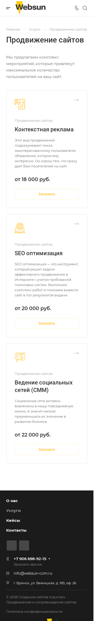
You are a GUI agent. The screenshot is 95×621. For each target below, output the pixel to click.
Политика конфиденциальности (34, 611)
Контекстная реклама (44, 129)
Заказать (46, 194)
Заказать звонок (28, 564)
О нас (12, 500)
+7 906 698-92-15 (30, 558)
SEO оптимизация (39, 253)
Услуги (13, 510)
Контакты (16, 530)
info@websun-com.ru (33, 573)
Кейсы (13, 520)
